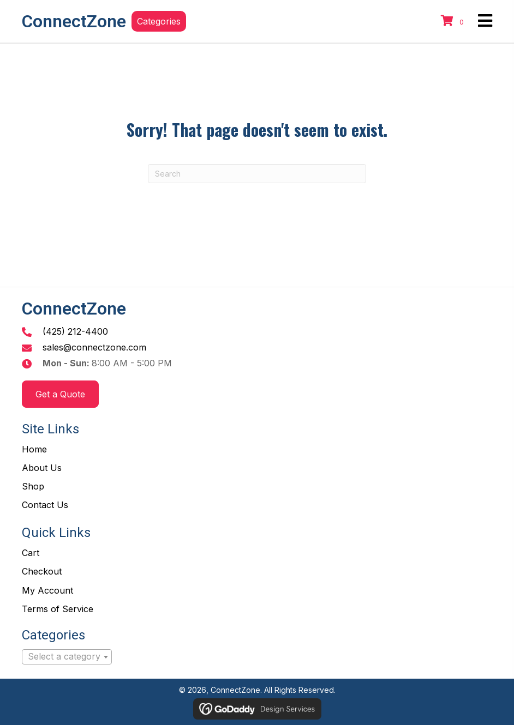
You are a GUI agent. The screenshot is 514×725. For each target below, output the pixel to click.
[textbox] (66, 657)
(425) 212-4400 (75, 331)
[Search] (257, 173)
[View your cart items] (454, 21)
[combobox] (67, 656)
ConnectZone (74, 21)
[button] (159, 21)
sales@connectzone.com (94, 347)
